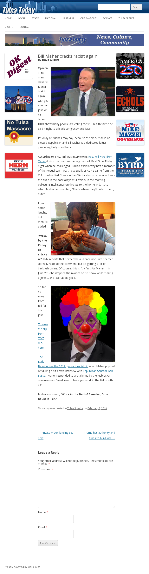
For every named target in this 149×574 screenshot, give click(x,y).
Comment (45, 469)
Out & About (88, 18)
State (35, 18)
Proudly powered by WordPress (22, 567)
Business (68, 18)
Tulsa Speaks (126, 18)
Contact (25, 27)
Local (21, 18)
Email (42, 527)
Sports (9, 27)
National (51, 18)
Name (43, 512)
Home (8, 18)
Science (107, 18)
